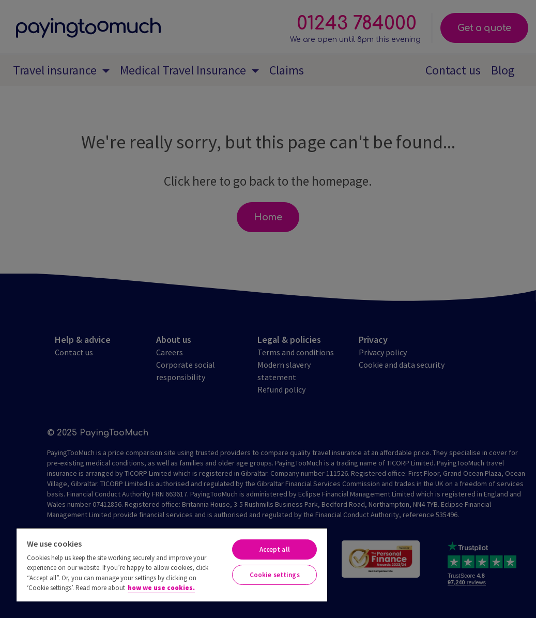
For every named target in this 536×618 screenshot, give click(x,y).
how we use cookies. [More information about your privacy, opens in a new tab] (161, 587)
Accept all (274, 549)
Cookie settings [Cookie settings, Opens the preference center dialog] (275, 574)
